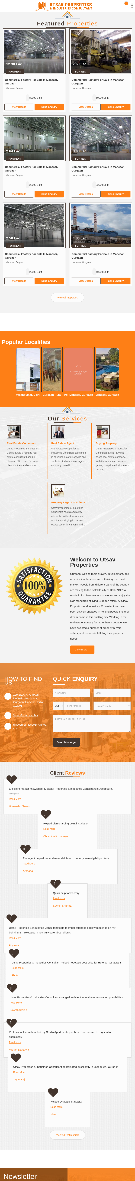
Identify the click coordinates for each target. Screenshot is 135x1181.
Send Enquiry (49, 107)
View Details (19, 107)
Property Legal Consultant (68, 502)
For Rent (14, 71)
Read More (15, 799)
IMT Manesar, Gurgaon (78, 394)
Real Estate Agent (62, 443)
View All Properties (67, 297)
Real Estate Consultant (21, 443)
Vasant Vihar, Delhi (28, 394)
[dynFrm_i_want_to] (112, 706)
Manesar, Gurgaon (107, 394)
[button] (25, 715)
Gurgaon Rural (52, 394)
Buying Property (106, 443)
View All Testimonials (67, 1135)
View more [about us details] (81, 649)
